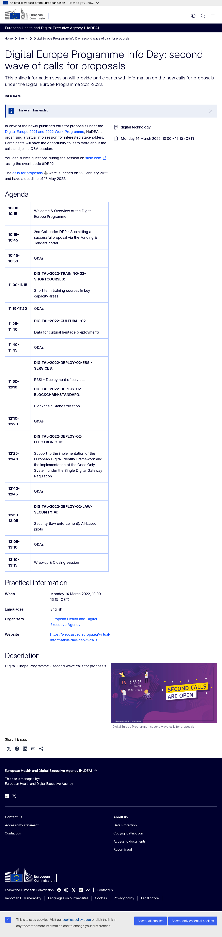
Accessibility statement (21, 825)
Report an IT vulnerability (23, 898)
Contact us (13, 833)
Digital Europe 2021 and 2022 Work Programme (44, 131)
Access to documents (129, 841)
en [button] (193, 15)
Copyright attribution (128, 833)
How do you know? (84, 2)
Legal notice (150, 898)
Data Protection (125, 825)
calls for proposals (27, 173)
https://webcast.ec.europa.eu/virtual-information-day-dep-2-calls (80, 637)
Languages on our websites (68, 898)
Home (9, 38)
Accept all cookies (150, 921)
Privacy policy (124, 898)
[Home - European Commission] (29, 14)
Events (23, 38)
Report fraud (122, 849)
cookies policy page (77, 919)
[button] (9, 749)
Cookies (101, 898)
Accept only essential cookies (193, 921)
